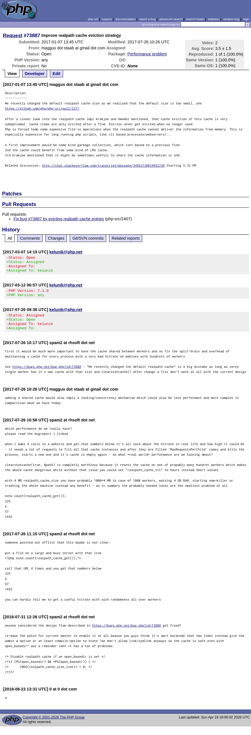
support (107, 19)
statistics (214, 19)
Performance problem (147, 54)
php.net (93, 19)
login (246, 19)
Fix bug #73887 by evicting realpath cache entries (58, 219)
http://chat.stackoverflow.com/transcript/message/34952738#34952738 (103, 165)
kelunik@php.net (66, 252)
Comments (30, 238)
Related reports (126, 238)
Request (12, 35)
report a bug (147, 19)
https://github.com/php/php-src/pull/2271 (42, 108)
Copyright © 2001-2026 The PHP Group (54, 726)
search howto (195, 19)
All (9, 238)
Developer (35, 73)
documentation (125, 19)
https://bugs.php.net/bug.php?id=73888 (46, 375)
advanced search (170, 19)
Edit (56, 73)
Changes (56, 238)
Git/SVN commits (88, 238)
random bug (231, 19)
